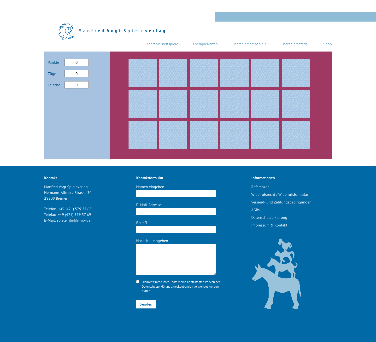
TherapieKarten (205, 43)
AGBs (255, 209)
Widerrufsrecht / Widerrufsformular (279, 194)
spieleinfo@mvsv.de (73, 220)
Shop (327, 43)
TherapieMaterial (295, 43)
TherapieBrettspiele (162, 43)
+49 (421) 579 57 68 (75, 208)
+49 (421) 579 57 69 (74, 214)
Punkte (53, 62)
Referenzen (260, 186)
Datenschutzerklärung (156, 286)
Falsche (54, 84)
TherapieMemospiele (249, 43)
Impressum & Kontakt (269, 225)
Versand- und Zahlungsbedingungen (281, 202)
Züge (52, 73)
